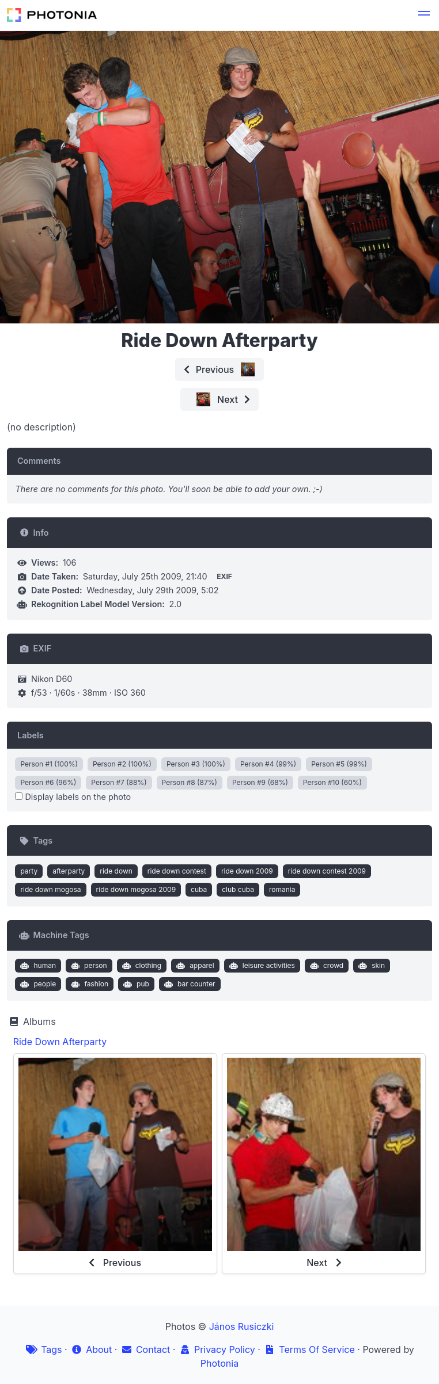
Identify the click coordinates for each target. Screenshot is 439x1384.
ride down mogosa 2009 (136, 889)
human (37, 966)
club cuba (238, 889)
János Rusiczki (241, 1326)
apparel (194, 966)
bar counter (188, 984)
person (88, 966)
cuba (199, 889)
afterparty (68, 871)
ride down (116, 871)
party (28, 871)
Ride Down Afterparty (60, 1041)
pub (135, 984)
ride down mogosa (50, 889)
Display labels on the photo (73, 797)
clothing (140, 966)
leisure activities (260, 966)
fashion (88, 984)
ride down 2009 (247, 871)
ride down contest (176, 871)
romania (282, 889)
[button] (424, 14)
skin (370, 966)
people (37, 984)
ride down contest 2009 (327, 871)
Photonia (219, 1363)
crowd (325, 966)
